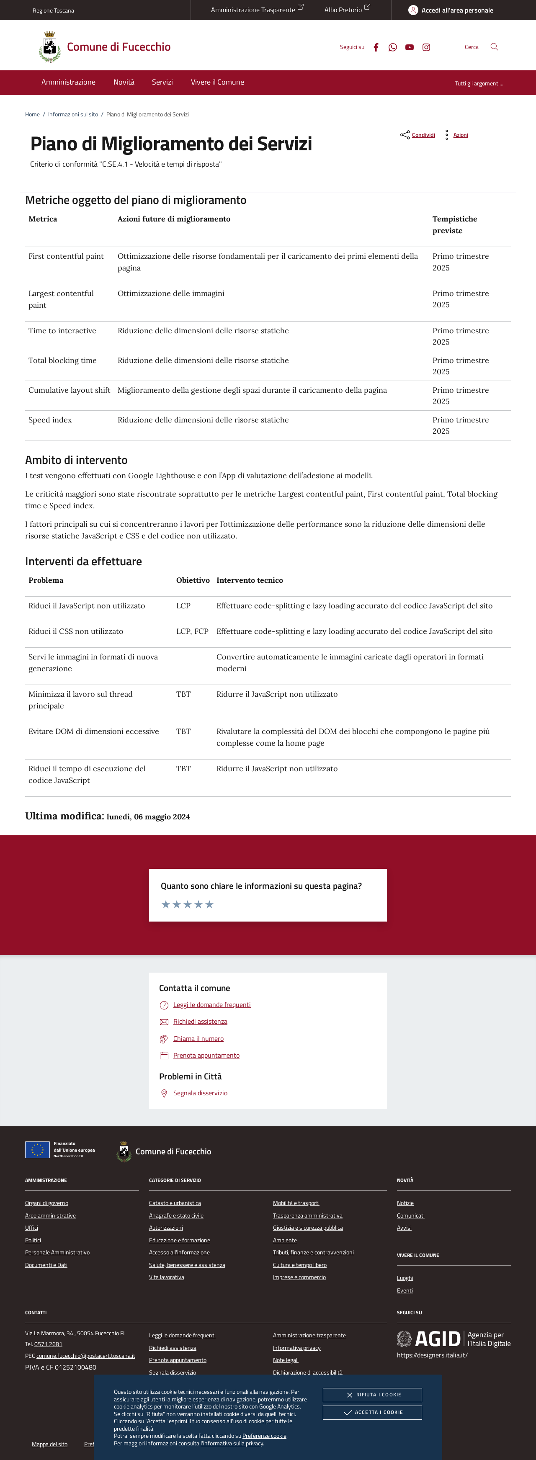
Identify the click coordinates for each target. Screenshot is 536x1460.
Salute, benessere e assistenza (187, 1264)
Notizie (405, 1203)
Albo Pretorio (348, 9)
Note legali (286, 1360)
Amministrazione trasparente (309, 1335)
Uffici (31, 1227)
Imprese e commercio (299, 1277)
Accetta (372, 1412)
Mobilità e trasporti (296, 1203)
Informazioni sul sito (73, 114)
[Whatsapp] (389, 46)
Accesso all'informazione (179, 1252)
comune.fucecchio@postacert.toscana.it (85, 1355)
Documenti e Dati (46, 1264)
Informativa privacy (297, 1347)
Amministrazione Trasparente (257, 9)
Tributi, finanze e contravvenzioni (313, 1252)
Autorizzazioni (166, 1227)
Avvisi (404, 1227)
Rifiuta (372, 1395)
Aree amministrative (50, 1215)
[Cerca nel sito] (494, 47)
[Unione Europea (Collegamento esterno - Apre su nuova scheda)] (62, 1151)
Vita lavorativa (166, 1277)
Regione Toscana (53, 10)
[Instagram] (423, 46)
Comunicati (411, 1215)
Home (32, 114)
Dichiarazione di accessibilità (308, 1372)
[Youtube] (406, 46)
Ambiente (285, 1240)
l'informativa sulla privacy (232, 1443)
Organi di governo (46, 1203)
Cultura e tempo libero (300, 1264)
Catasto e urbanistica (175, 1203)
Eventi (405, 1290)
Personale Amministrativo (57, 1252)
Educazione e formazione (179, 1240)
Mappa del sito (49, 1444)
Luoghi (405, 1277)
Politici (33, 1240)
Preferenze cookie (264, 1435)
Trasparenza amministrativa (308, 1215)
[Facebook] (372, 46)
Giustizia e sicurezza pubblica (308, 1227)
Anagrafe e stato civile (176, 1215)
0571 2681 (48, 1344)
